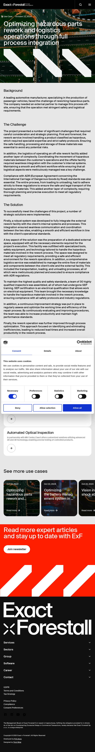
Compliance (9, 704)
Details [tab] (47, 351)
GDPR (6, 687)
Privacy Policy (10, 701)
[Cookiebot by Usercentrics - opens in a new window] (79, 342)
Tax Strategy (9, 694)
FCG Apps (18, 739)
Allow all (77, 408)
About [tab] (78, 351)
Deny (17, 408)
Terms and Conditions (14, 690)
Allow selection (47, 408)
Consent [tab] (16, 351)
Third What (17, 742)
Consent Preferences (13, 707)
